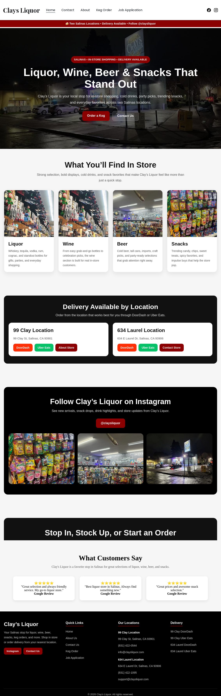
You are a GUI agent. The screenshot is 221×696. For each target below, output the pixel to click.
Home (50, 10)
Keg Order (104, 10)
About (85, 10)
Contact (67, 10)
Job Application (130, 10)
